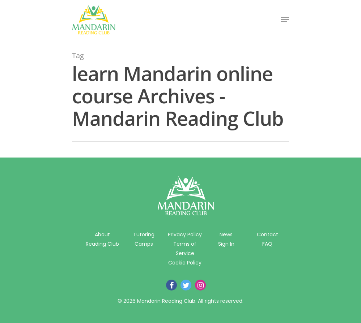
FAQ (267, 243)
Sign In (226, 243)
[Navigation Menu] (285, 19)
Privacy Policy (185, 234)
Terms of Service (184, 248)
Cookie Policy (184, 262)
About (102, 234)
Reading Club (102, 243)
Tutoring (143, 234)
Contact (267, 234)
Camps (144, 243)
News (226, 234)
